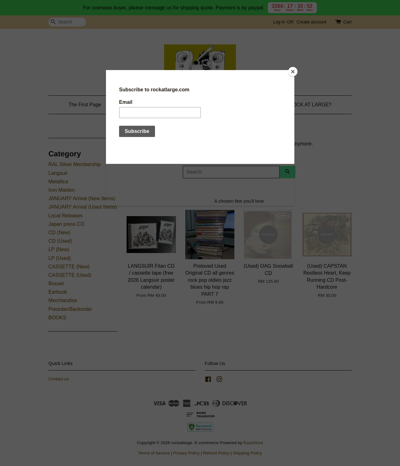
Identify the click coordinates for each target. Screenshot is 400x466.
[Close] (293, 71)
